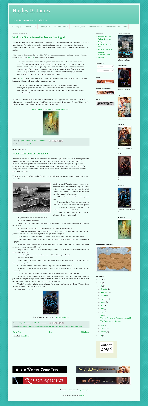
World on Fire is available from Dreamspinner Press (50, 109)
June (102, 309)
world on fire (32, 144)
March (103, 325)
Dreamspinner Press (61, 317)
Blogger (82, 395)
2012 (100, 286)
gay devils (67, 326)
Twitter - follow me (104, 39)
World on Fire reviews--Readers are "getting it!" (39, 37)
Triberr (25, 144)
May (102, 312)
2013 (100, 283)
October (103, 295)
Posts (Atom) (25, 336)
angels (20, 326)
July (102, 305)
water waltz (78, 326)
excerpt (46, 326)
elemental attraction (38, 326)
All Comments (103, 71)
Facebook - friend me (105, 49)
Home (51, 332)
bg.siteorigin (84, 390)
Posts (100, 67)
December (104, 289)
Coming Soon (45, 27)
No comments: (41, 140)
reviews (20, 144)
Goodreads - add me (104, 55)
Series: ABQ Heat (78, 27)
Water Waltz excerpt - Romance (30, 153)
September (104, 299)
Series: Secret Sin (95, 27)
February (104, 328)
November (104, 292)
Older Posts (85, 332)
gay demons (59, 326)
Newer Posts (17, 332)
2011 (100, 336)
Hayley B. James (31, 10)
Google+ (101, 57)
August (103, 302)
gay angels (52, 326)
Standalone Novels (61, 27)
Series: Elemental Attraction (116, 27)
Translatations (30, 27)
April (102, 315)
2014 (100, 279)
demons (25, 326)
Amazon (23, 78)
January (103, 332)
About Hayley (16, 27)
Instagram (101, 42)
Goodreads (31, 57)
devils (29, 326)
